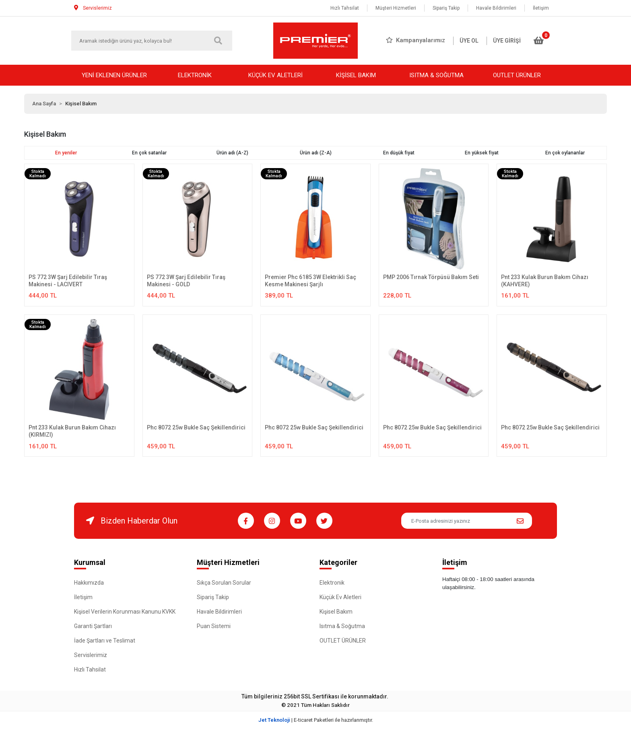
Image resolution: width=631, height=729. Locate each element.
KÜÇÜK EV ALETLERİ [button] (275, 75)
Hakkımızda (89, 582)
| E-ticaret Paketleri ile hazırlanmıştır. (315, 720)
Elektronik (332, 582)
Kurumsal (89, 562)
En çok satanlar (149, 153)
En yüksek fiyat (482, 153)
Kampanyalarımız (415, 40)
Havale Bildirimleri (496, 8)
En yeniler (66, 153)
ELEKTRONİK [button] (195, 75)
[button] (539, 40)
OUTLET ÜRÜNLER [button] (517, 75)
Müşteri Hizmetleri (395, 8)
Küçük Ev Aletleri (340, 597)
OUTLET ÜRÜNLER (343, 640)
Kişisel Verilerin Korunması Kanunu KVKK (124, 611)
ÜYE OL (469, 40)
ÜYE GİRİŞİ (507, 40)
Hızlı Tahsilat (344, 8)
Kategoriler (338, 562)
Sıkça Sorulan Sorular (224, 582)
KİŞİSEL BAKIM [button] (356, 75)
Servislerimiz (90, 655)
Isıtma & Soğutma (342, 626)
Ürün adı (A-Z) (232, 153)
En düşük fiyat (398, 153)
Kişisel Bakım (336, 611)
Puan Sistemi (214, 626)
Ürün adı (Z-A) (316, 153)
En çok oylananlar (565, 153)
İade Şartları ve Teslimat (104, 640)
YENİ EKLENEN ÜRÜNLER (114, 75)
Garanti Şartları (93, 626)
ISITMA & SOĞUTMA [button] (436, 75)
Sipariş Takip (446, 8)
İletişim (541, 8)
